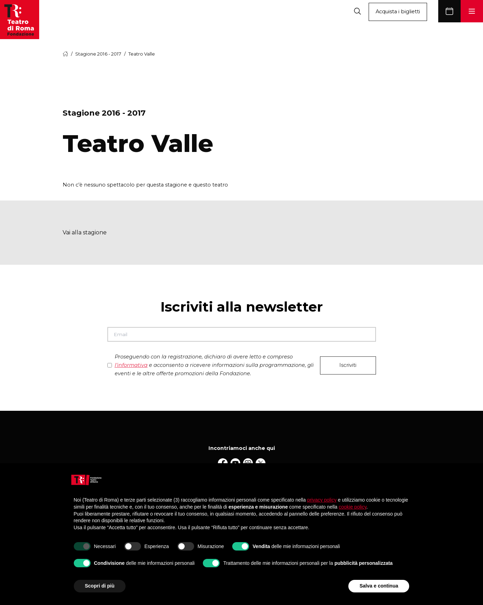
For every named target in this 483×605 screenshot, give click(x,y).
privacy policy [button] (321, 500)
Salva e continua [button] (379, 586)
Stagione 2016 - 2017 (98, 54)
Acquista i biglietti (398, 11)
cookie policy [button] (352, 507)
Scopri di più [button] (100, 586)
